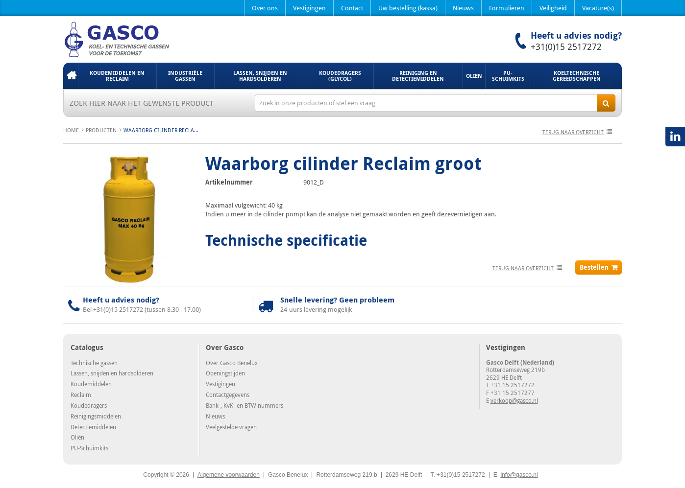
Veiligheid (553, 7)
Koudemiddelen (91, 384)
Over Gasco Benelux (232, 363)
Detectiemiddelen (93, 427)
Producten (101, 130)
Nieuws (463, 7)
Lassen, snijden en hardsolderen (260, 75)
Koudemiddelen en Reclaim (117, 75)
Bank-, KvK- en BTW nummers (244, 405)
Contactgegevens (227, 394)
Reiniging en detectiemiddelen (418, 75)
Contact (352, 7)
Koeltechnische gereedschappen (577, 75)
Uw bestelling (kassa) (408, 7)
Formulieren (506, 7)
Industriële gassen (185, 75)
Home (70, 76)
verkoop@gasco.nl (514, 400)
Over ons (265, 7)
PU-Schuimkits (508, 75)
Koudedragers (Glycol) (340, 75)
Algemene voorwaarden (228, 474)
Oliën (474, 75)
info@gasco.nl (519, 474)
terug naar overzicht (573, 132)
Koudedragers (89, 405)
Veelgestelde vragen (231, 427)
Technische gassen (94, 363)
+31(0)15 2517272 (566, 46)
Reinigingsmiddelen (96, 416)
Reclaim (81, 394)
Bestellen (594, 267)
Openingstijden (225, 373)
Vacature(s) (598, 7)
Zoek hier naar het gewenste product (142, 103)
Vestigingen (309, 7)
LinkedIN (675, 136)
